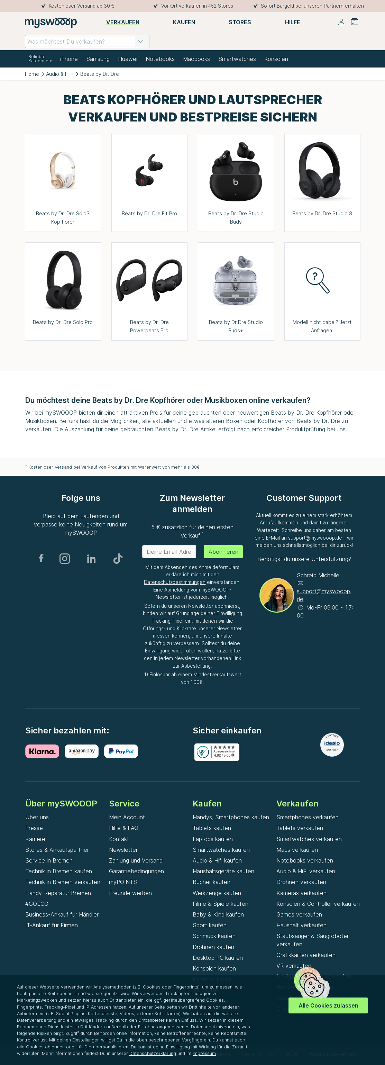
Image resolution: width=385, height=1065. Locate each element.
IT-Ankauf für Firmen (51, 925)
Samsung (98, 58)
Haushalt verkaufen (301, 925)
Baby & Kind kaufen (218, 914)
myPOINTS (123, 881)
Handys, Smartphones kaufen (231, 817)
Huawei (127, 58)
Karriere (35, 839)
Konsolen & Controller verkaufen (318, 903)
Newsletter (123, 849)
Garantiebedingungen (136, 871)
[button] (141, 41)
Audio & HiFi (59, 74)
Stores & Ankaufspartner (57, 849)
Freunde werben (130, 893)
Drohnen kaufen (213, 947)
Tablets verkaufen (299, 827)
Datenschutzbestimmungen (174, 582)
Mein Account (127, 817)
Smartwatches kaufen (221, 849)
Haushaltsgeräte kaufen (223, 871)
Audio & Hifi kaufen (217, 860)
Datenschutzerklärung (152, 1053)
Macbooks (196, 58)
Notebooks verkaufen (304, 860)
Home (32, 74)
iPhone (69, 58)
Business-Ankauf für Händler (62, 914)
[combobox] (87, 41)
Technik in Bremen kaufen (58, 871)
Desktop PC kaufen (218, 957)
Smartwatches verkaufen (309, 839)
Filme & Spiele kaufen (220, 903)
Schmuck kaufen (214, 935)
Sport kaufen (210, 925)
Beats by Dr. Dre (99, 74)
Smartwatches (237, 58)
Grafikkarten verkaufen (306, 954)
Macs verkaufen (297, 849)
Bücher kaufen (211, 881)
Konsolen (276, 58)
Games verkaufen (299, 914)
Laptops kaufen (213, 839)
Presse (34, 827)
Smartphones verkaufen (307, 817)
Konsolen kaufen (214, 968)
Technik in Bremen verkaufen (62, 881)
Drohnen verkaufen (301, 881)
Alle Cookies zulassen (328, 1005)
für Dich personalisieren (102, 1046)
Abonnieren (223, 551)
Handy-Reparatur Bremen (58, 893)
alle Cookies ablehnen (41, 1046)
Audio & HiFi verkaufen (305, 871)
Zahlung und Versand (136, 860)
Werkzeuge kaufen (217, 893)
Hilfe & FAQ (123, 827)
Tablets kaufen (212, 827)
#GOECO (36, 903)
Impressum (204, 1053)
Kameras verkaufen (301, 893)
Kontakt (119, 839)
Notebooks (160, 58)
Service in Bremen (49, 860)
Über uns (37, 817)
